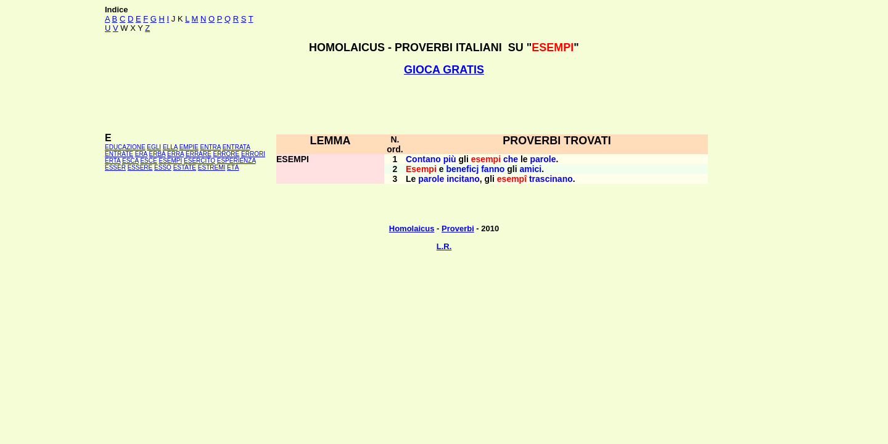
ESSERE (140, 167)
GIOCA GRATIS (444, 70)
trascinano (551, 179)
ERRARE (199, 153)
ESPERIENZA (236, 160)
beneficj (462, 169)
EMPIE (189, 147)
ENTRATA (236, 147)
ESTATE (184, 167)
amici (530, 169)
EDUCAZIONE (125, 147)
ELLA (170, 147)
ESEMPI (170, 160)
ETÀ (233, 167)
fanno (492, 169)
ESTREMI (211, 167)
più (449, 159)
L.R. (444, 246)
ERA (141, 153)
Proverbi (458, 228)
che (510, 159)
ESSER (115, 167)
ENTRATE (119, 153)
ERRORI (253, 153)
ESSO (162, 167)
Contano (423, 159)
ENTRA (210, 147)
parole (543, 159)
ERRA (175, 153)
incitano (463, 179)
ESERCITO (199, 160)
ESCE (148, 160)
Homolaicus (412, 228)
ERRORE (226, 153)
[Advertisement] (444, 104)
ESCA (130, 160)
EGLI (154, 147)
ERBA (157, 153)
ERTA (112, 160)
